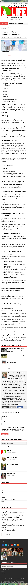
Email (3, 422)
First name (4, 416)
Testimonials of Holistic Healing (8, 499)
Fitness (3, 497)
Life (6, 27)
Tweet (9, 55)
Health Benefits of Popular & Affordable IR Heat (14, 361)
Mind (2, 492)
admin (9, 450)
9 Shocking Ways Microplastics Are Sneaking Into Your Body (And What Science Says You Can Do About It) (13, 525)
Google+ (2, 584)
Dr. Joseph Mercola (12, 464)
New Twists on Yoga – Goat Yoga (16, 355)
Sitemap (21, 3)
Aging (15, 37)
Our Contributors (14, 3)
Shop (2, 501)
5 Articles (22, 373)
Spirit (2, 495)
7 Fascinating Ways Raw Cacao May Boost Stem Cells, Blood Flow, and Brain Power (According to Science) (13, 520)
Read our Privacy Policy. (17, 431)
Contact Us (4, 504)
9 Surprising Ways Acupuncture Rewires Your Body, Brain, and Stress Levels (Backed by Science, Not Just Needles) (13, 512)
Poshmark (8, 534)
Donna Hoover (11, 473)
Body (18, 37)
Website (13, 407)
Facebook (20, 407)
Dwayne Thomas (12, 457)
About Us (25, 3)
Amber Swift (9, 37)
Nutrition (24, 37)
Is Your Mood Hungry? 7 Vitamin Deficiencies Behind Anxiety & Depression (15, 350)
